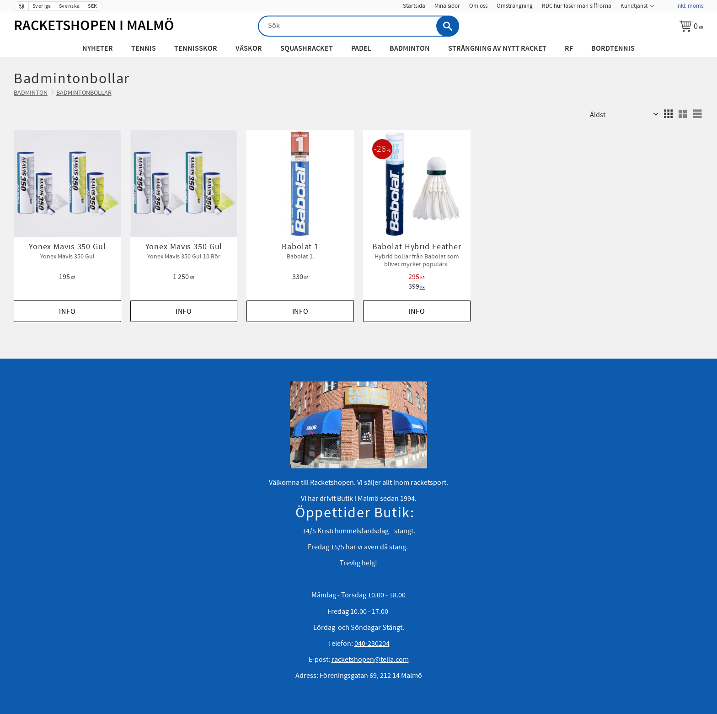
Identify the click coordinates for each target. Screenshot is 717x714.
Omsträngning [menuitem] (515, 6)
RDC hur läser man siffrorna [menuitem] (576, 6)
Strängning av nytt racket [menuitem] (497, 49)
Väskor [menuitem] (248, 49)
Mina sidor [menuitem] (447, 6)
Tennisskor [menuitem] (195, 49)
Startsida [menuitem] (414, 6)
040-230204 (372, 643)
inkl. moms (689, 6)
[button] (668, 114)
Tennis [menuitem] (143, 49)
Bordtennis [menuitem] (613, 49)
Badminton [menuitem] (410, 49)
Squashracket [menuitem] (306, 49)
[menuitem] (664, 3)
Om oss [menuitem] (478, 6)
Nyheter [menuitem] (97, 49)
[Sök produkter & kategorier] (358, 26)
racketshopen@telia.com (370, 659)
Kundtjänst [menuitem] (634, 6)
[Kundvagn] (691, 26)
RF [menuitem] (569, 49)
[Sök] (447, 26)
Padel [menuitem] (361, 49)
